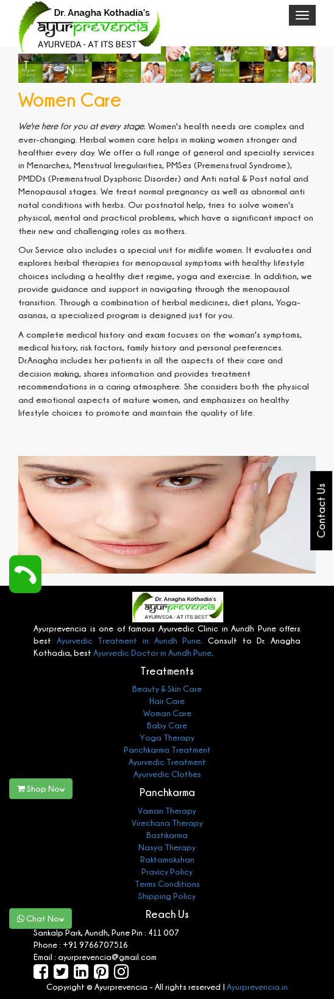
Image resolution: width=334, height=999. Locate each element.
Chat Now (40, 918)
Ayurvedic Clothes (167, 773)
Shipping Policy (167, 895)
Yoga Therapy (167, 737)
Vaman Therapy (167, 810)
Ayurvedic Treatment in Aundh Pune (129, 640)
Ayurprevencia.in (257, 986)
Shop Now (41, 788)
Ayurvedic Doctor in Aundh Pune (151, 652)
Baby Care (167, 725)
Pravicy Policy (167, 871)
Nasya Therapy (167, 846)
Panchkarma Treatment (167, 749)
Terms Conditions (167, 883)
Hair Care (167, 700)
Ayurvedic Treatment (167, 761)
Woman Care (167, 712)
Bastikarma (167, 834)
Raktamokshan (167, 859)
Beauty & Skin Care (167, 688)
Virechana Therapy (167, 822)
